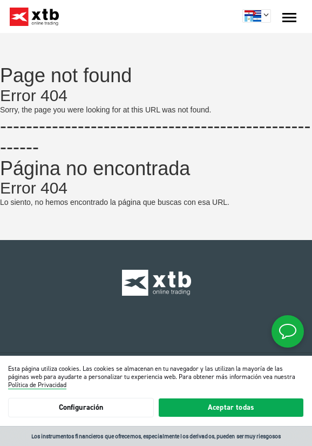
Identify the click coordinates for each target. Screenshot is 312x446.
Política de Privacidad (37, 385)
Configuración (81, 407)
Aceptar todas (231, 407)
